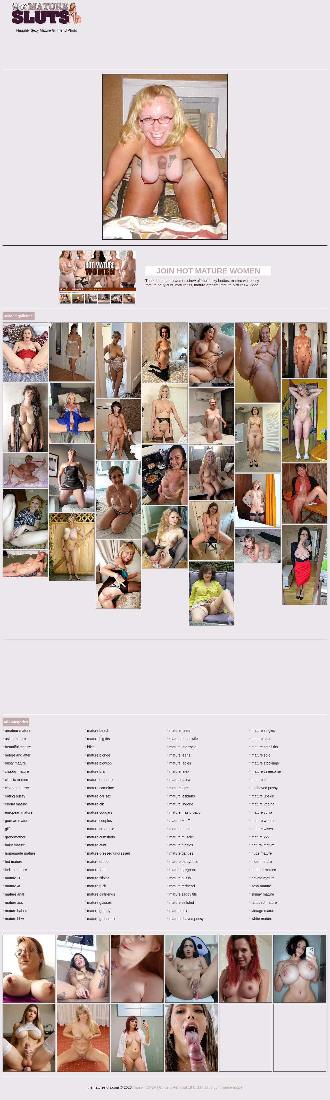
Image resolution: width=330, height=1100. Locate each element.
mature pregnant (181, 870)
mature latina (178, 780)
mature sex (177, 911)
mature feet (95, 870)
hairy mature (14, 845)
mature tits (258, 780)
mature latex (178, 771)
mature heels (178, 730)
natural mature (262, 845)
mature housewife (182, 739)
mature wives (261, 829)
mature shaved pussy (185, 919)
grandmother (14, 837)
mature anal (13, 894)
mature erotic (96, 862)
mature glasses (98, 902)
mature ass (13, 902)
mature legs (177, 788)
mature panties (180, 853)
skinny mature (261, 894)
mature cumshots (100, 837)
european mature (17, 812)
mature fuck (95, 886)
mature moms (179, 829)
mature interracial (182, 747)
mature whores (262, 821)
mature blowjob (98, 763)
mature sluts (260, 739)
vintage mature (262, 911)
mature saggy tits (182, 894)
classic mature (15, 780)
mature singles (262, 730)
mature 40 (12, 886)
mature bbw (13, 919)
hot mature (12, 862)
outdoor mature (262, 870)
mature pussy (179, 878)
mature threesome (265, 771)
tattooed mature (263, 902)
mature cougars (98, 812)
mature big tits (97, 739)
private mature (262, 878)
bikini (90, 747)
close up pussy (16, 788)
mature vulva (260, 812)
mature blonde (97, 755)
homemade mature (19, 853)
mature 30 (12, 878)
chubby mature (16, 771)
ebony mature (15, 804)
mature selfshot (180, 902)
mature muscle (180, 837)
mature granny (98, 911)
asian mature (14, 739)
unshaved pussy (263, 788)
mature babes (15, 911)
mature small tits (263, 747)
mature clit (94, 804)
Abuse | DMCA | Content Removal (160, 1087)
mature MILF (178, 821)
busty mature (14, 763)
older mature (260, 862)
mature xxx (259, 837)
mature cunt (95, 845)
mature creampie (99, 829)
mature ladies (179, 763)
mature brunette (99, 780)
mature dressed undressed (107, 853)
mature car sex (98, 796)
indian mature (15, 870)
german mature (16, 821)
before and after (16, 755)
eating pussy (14, 796)
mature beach (97, 730)
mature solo (259, 755)
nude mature (260, 853)
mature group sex (100, 919)
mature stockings (264, 763)
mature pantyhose (182, 862)
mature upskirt (261, 796)
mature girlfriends (100, 894)
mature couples (98, 821)
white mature (260, 919)
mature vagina (261, 804)
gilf (6, 829)
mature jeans (178, 755)
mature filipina (97, 878)
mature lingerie (180, 804)
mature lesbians (181, 796)
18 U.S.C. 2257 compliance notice (215, 1087)
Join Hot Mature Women (208, 271)
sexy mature (260, 886)
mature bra (95, 771)
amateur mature (16, 730)
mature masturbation (185, 812)
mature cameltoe (99, 788)
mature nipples (180, 845)
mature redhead (181, 886)
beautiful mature (17, 747)
